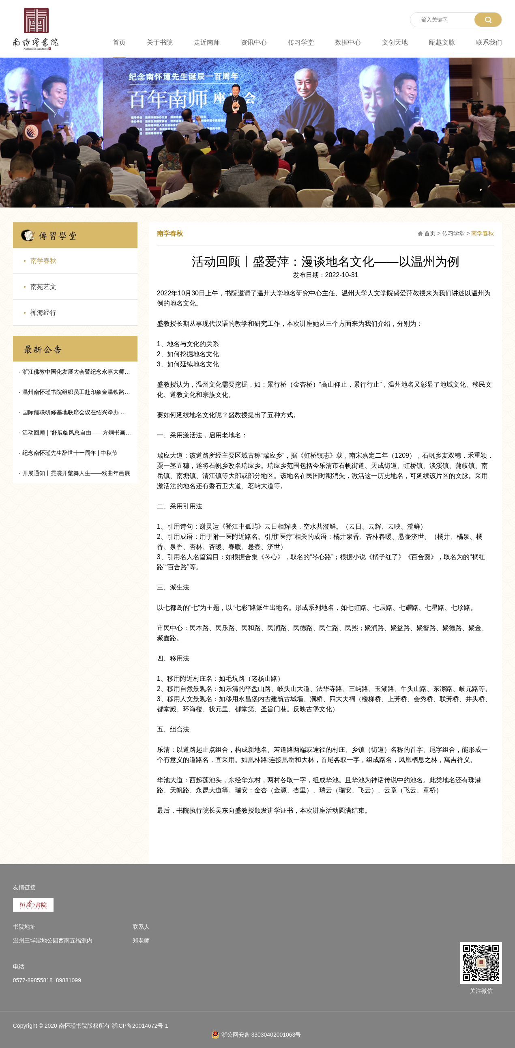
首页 (119, 42)
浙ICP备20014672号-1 (140, 1025)
